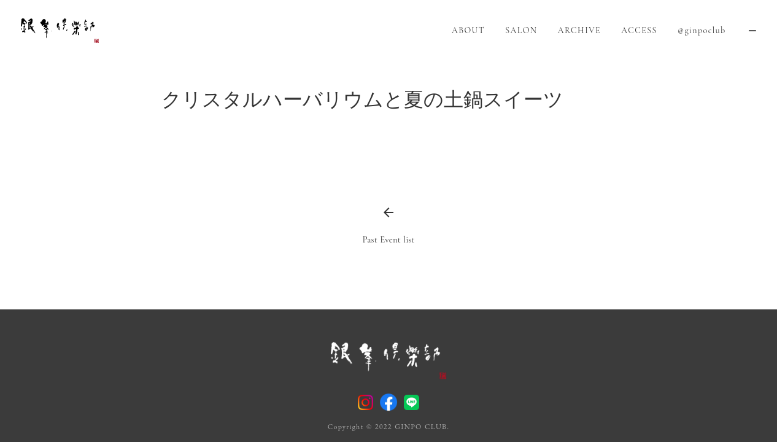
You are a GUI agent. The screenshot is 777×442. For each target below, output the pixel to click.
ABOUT (468, 30)
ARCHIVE (579, 30)
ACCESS (639, 30)
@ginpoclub (702, 30)
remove (752, 31)
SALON (521, 30)
